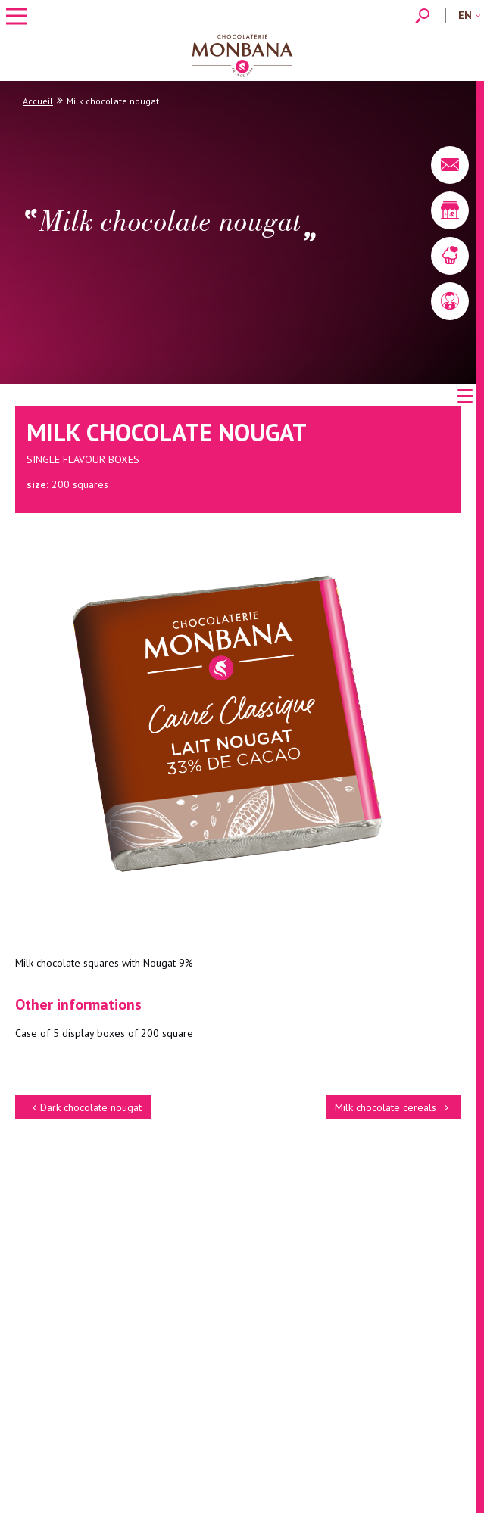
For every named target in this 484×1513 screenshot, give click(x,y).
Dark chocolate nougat (85, 1107)
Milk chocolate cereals (393, 1107)
